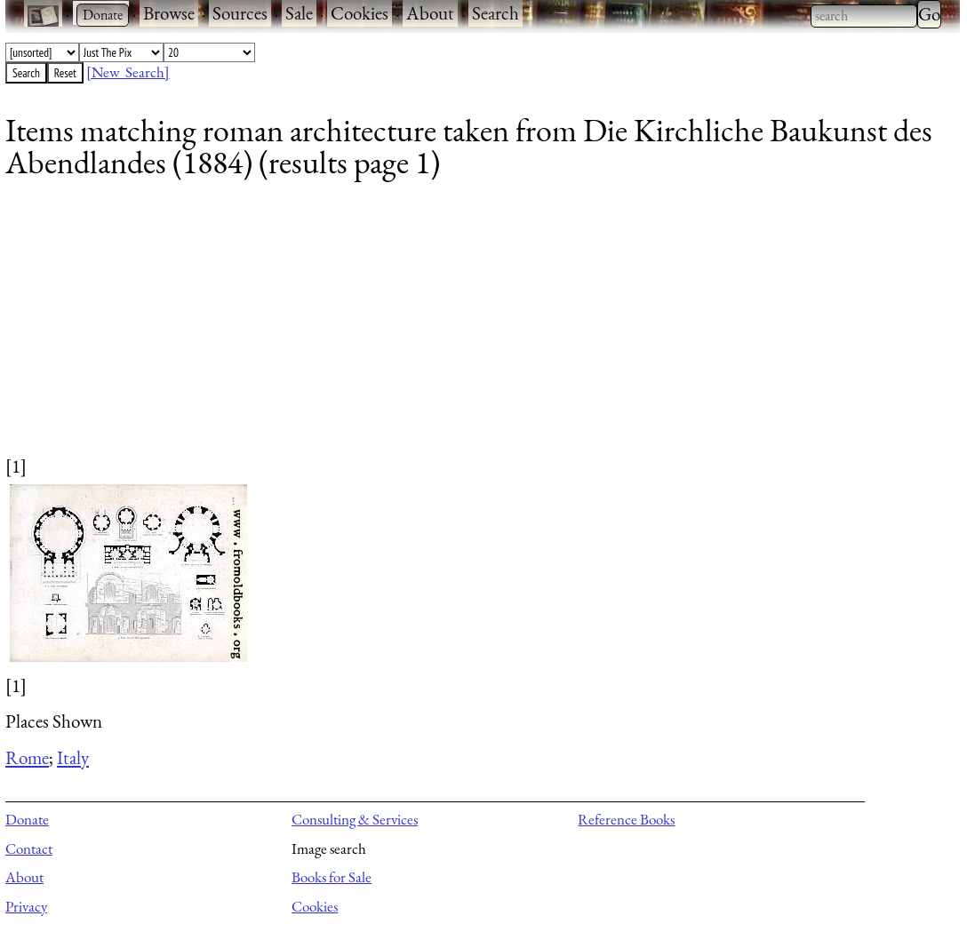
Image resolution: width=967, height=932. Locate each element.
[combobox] (864, 16)
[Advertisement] (471, 328)
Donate (27, 819)
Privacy (26, 906)
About (430, 13)
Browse (169, 13)
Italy (73, 757)
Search (495, 13)
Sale (299, 13)
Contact (28, 848)
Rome (27, 757)
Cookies (359, 13)
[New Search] (128, 72)
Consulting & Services (355, 819)
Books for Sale (332, 877)
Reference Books (626, 819)
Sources (240, 13)
